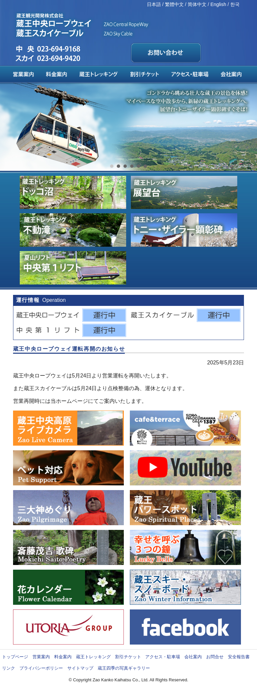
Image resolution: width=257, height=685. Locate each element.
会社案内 (193, 656)
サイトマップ (80, 668)
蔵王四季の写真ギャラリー (124, 668)
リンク (8, 668)
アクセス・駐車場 (162, 656)
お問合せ (215, 656)
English (218, 4)
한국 (235, 4)
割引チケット (128, 656)
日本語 (154, 4)
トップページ (15, 656)
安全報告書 (239, 656)
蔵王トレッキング (93, 656)
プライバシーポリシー (41, 668)
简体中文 (197, 4)
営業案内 (41, 656)
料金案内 (63, 656)
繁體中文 (174, 4)
